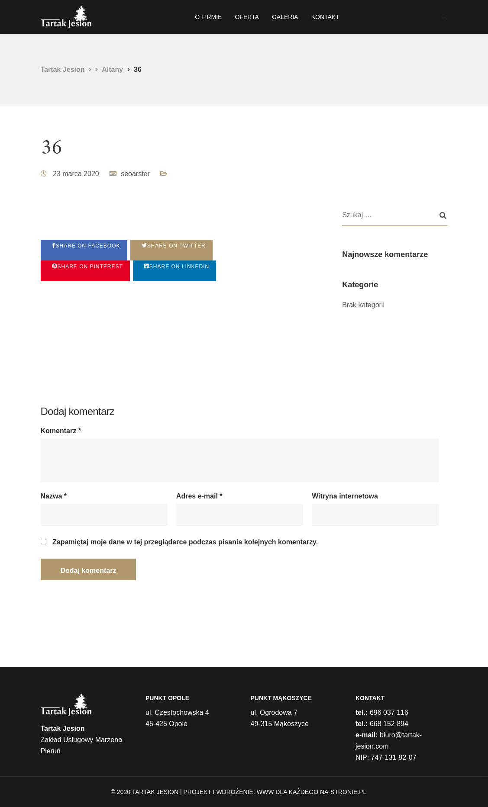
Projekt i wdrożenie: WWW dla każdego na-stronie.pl (274, 791)
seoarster (135, 173)
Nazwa (54, 496)
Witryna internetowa (345, 496)
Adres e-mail (199, 496)
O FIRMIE (208, 16)
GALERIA (285, 16)
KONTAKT (325, 16)
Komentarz (61, 431)
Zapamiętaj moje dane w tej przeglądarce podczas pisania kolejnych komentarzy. (185, 542)
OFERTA (247, 16)
